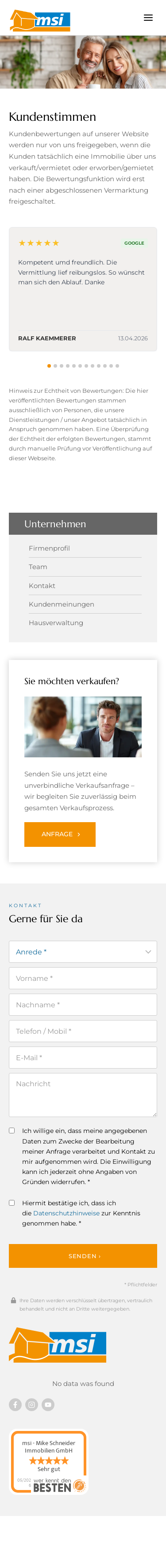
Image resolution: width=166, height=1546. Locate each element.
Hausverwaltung (56, 622)
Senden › (85, 1255)
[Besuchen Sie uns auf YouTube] (48, 1404)
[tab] (49, 366)
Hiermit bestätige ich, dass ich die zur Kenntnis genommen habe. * (74, 1213)
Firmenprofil (49, 548)
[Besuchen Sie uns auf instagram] (31, 1404)
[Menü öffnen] (148, 17)
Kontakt (42, 585)
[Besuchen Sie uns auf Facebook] (15, 1404)
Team (38, 566)
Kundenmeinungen (61, 604)
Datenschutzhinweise (66, 1213)
